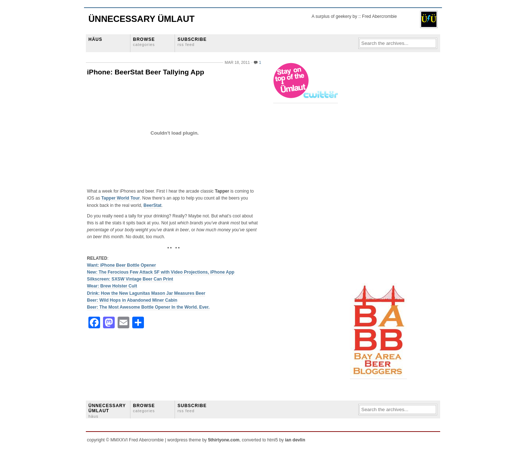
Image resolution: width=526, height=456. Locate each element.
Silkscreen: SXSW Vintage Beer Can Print (130, 279)
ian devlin (295, 440)
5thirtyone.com (223, 440)
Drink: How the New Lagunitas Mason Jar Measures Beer (146, 293)
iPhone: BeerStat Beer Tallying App (145, 72)
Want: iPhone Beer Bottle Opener (121, 265)
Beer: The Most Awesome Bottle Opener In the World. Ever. (148, 307)
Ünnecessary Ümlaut (141, 19)
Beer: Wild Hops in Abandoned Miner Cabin (132, 300)
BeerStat (152, 205)
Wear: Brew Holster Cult (112, 286)
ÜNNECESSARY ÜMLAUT (107, 410)
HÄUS (95, 39)
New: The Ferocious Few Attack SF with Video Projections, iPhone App (161, 272)
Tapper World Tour (120, 198)
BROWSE (144, 42)
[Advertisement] (379, 171)
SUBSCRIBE (192, 42)
